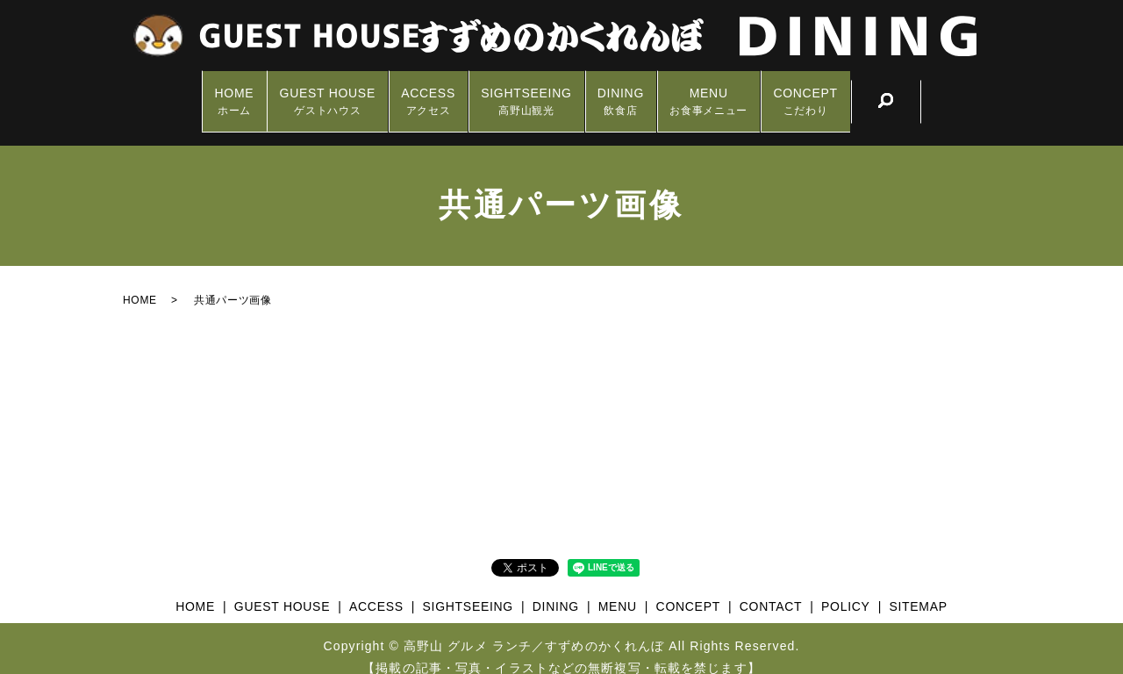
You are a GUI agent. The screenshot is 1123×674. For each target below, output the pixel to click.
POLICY (845, 589)
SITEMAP (918, 589)
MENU (732, 92)
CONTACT (771, 589)
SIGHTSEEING (526, 92)
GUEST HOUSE (304, 92)
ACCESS (417, 92)
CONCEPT (841, 92)
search (927, 92)
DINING (632, 92)
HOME (198, 92)
